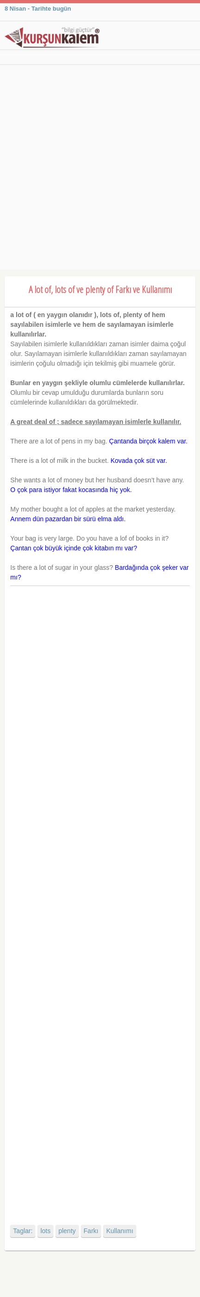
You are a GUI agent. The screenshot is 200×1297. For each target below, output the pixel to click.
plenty (66, 1231)
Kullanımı (119, 1231)
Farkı (91, 1231)
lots (45, 1231)
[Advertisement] (100, 169)
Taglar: (22, 1231)
